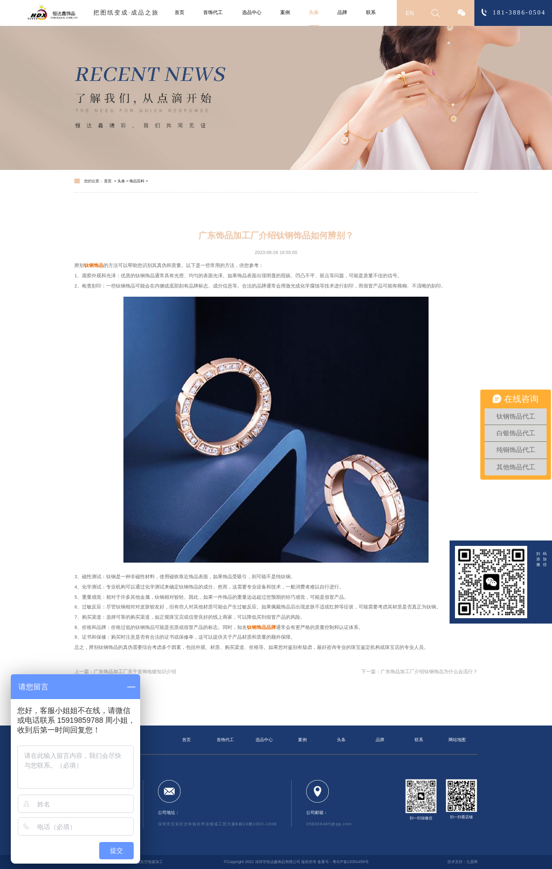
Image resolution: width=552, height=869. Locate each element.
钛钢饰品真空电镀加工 (144, 861)
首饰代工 (213, 12)
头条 (314, 12)
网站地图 (457, 739)
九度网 (472, 861)
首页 (179, 12)
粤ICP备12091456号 (351, 861)
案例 (285, 12)
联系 (371, 12)
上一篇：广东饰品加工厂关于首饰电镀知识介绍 (125, 671)
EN (410, 13)
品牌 (342, 12)
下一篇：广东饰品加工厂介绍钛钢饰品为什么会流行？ (419, 671)
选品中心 (251, 12)
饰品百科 (136, 181)
